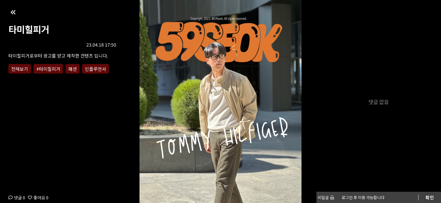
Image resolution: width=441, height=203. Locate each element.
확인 (430, 197)
